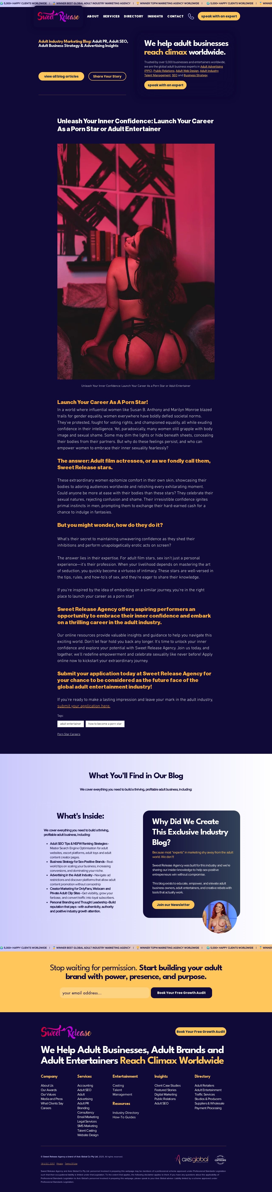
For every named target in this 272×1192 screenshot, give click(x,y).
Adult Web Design (187, 71)
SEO (174, 75)
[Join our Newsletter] (173, 904)
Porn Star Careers (68, 734)
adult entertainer (70, 724)
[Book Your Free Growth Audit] (181, 992)
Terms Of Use (71, 1163)
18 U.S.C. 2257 (48, 1163)
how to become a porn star (105, 724)
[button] (111, 16)
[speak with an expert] (165, 85)
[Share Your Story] (107, 76)
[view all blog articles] (61, 76)
